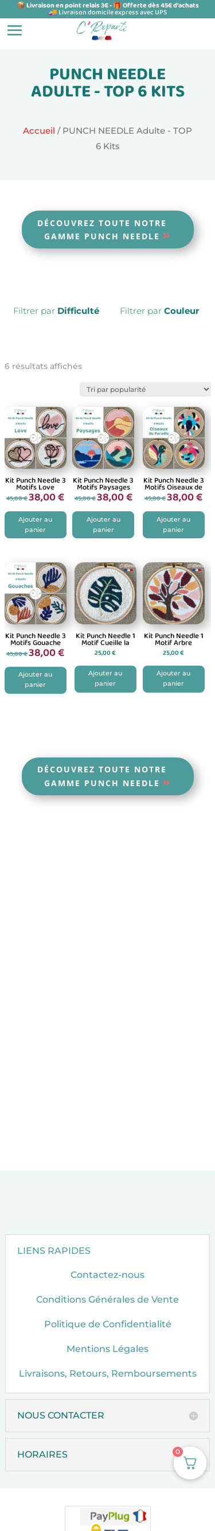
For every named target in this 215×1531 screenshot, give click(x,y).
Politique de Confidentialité (107, 1348)
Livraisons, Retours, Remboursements (108, 1398)
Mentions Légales (107, 1373)
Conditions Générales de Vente (107, 1323)
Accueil (39, 131)
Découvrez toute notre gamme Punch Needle (102, 229)
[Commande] (145, 389)
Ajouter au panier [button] (35, 532)
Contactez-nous (107, 1298)
